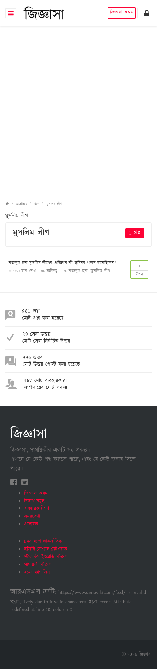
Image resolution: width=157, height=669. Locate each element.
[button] (146, 13)
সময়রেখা (32, 516)
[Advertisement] (78, 108)
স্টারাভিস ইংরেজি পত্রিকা (46, 556)
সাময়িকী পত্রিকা (38, 564)
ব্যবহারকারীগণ (36, 508)
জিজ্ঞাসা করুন (121, 12)
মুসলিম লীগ (54, 204)
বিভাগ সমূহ (34, 500)
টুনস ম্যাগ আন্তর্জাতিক (43, 541)
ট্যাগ (36, 204)
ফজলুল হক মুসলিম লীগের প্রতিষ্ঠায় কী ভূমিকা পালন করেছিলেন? (62, 263)
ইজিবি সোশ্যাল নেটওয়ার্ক (45, 549)
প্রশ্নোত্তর (21, 204)
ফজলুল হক (78, 271)
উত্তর (139, 269)
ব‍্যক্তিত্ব (52, 271)
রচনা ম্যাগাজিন (37, 572)
